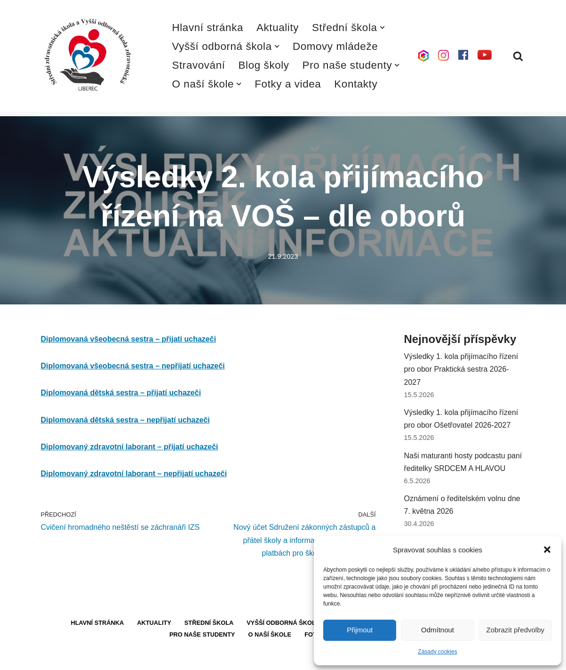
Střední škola (209, 622)
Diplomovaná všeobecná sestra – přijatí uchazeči (128, 339)
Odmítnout (437, 630)
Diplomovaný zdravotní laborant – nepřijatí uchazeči (134, 474)
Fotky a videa (288, 84)
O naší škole (269, 634)
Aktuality (277, 27)
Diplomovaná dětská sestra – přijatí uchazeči (121, 393)
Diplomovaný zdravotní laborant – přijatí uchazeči (129, 447)
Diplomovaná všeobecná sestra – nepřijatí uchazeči (133, 366)
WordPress (110, 658)
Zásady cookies (437, 651)
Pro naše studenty (202, 634)
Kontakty (355, 84)
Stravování (198, 65)
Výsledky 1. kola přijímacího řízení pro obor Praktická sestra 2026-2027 (461, 369)
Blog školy (264, 65)
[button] (547, 549)
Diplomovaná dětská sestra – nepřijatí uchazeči (125, 420)
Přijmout (360, 630)
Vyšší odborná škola (283, 622)
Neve (49, 658)
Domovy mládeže (335, 46)
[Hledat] (518, 56)
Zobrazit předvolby (515, 630)
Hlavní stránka (208, 27)
